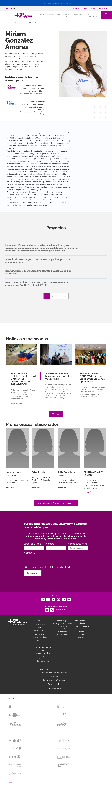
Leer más (10, 487)
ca (7, 8)
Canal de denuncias (54, 688)
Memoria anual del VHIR (43, 647)
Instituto (39, 621)
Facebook (48, 599)
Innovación (78, 15)
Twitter (43, 599)
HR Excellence (62, 635)
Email (47, 610)
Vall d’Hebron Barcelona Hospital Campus (43, 660)
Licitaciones (62, 632)
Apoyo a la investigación (92, 15)
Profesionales (20, 23)
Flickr (69, 599)
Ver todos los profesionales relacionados (56, 503)
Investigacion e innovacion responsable (62, 625)
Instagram (58, 599)
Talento (58, 15)
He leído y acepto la (48, 567)
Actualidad (81, 638)
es (14, 8)
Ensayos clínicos (68, 15)
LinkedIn (53, 599)
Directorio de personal (81, 626)
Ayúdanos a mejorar (43, 653)
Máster (43, 650)
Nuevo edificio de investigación (81, 622)
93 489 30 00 (61, 610)
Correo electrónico (77, 544)
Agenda (81, 635)
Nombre (50, 544)
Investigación (50, 15)
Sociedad (39, 641)
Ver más (56, 414)
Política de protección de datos (54, 680)
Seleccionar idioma (33, 544)
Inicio (8, 23)
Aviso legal (54, 676)
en (11, 8)
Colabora (81, 632)
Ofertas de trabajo (81, 629)
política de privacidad (59, 567)
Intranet (43, 656)
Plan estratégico (62, 621)
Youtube (64, 599)
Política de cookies (54, 684)
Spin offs (63, 629)
